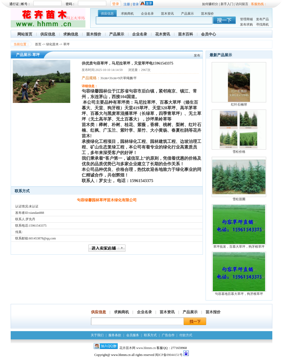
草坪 (66, 44)
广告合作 (168, 335)
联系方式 (150, 335)
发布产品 (262, 19)
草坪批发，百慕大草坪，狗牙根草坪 (239, 246)
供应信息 (107, 13)
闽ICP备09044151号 (169, 355)
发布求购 (246, 24)
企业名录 (147, 13)
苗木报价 (207, 13)
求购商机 (127, 13)
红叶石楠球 (239, 104)
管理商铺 (246, 19)
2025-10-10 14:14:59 (109, 70)
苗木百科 (185, 34)
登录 (135, 4)
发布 (197, 55)
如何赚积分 (210, 4)
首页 (38, 44)
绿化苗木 (52, 44)
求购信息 (70, 34)
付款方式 (185, 335)
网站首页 (24, 34)
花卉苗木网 (127, 348)
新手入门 (227, 4)
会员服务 (132, 335)
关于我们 (97, 335)
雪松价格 (239, 152)
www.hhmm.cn (146, 348)
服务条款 (114, 335)
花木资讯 (162, 34)
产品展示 (187, 13)
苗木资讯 (167, 13)
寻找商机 (262, 24)
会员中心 (208, 34)
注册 (127, 4)
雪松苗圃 (239, 199)
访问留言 (241, 4)
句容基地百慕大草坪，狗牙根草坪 (239, 294)
